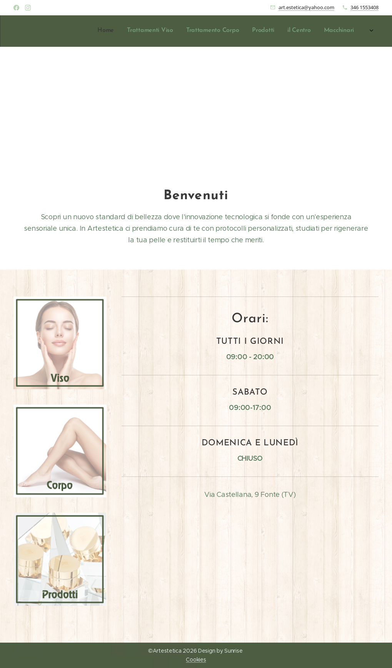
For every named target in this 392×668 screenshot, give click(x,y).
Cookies (196, 659)
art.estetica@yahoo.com (306, 7)
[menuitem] (267, 31)
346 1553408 (364, 7)
